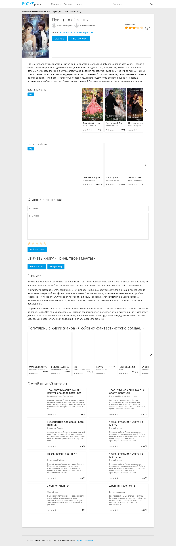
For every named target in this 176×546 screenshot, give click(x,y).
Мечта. (101, 368)
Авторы (68, 4)
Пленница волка (127, 368)
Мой (82, 368)
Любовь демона (136, 178)
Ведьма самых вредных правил (60, 368)
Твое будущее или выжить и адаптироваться (127, 391)
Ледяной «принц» (58, 485)
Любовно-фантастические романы (76, 32)
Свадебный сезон (91, 123)
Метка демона (113, 178)
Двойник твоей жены (122, 485)
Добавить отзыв (37, 249)
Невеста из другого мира (137, 123)
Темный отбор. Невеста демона (92, 178)
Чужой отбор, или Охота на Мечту (126, 423)
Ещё (30, 94)
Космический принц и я (62, 453)
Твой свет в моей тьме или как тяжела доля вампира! (64, 391)
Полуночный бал (114, 123)
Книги (79, 4)
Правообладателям (85, 540)
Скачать (59, 38)
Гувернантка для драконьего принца (65, 423)
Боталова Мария (87, 25)
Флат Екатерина (64, 25)
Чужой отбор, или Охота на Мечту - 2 (126, 455)
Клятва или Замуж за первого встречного (38, 368)
